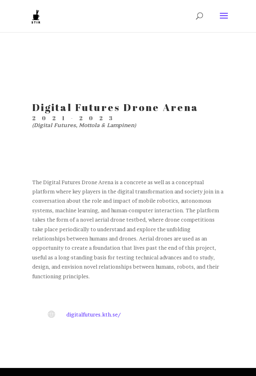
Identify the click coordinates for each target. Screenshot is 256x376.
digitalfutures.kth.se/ (93, 314)
